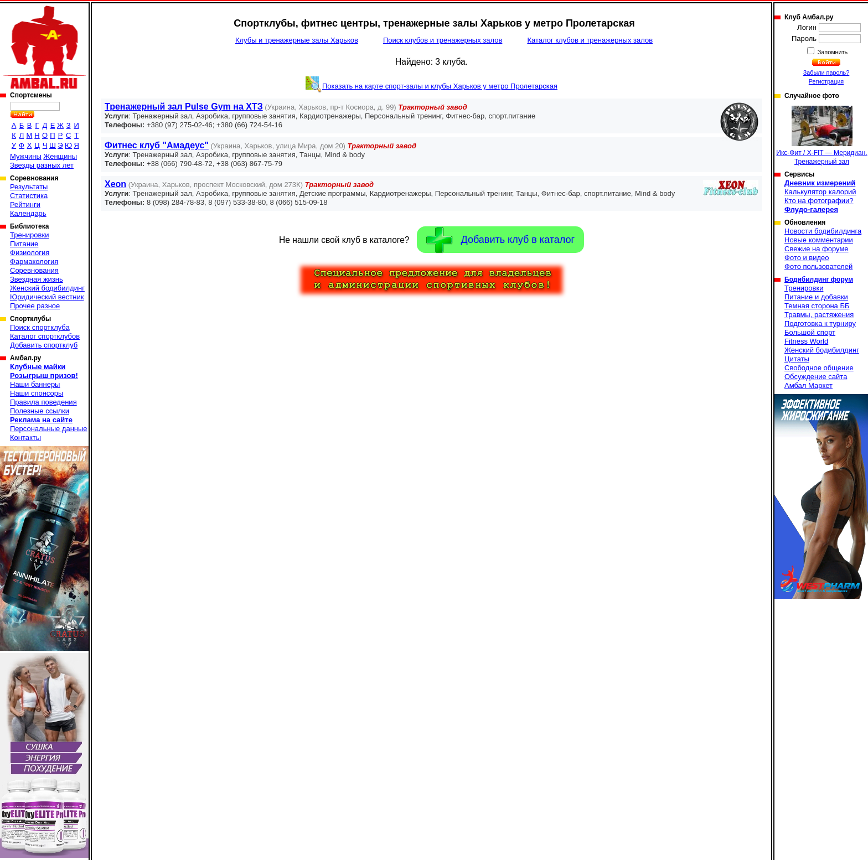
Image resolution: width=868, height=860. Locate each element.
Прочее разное (35, 306)
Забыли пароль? (826, 72)
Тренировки (29, 235)
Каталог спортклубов (45, 336)
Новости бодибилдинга (822, 231)
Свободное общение (819, 368)
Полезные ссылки (39, 411)
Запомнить (832, 52)
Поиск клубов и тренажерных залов (442, 40)
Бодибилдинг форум (818, 279)
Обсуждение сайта (815, 376)
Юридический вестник (47, 297)
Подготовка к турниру (820, 323)
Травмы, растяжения (819, 314)
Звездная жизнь (36, 279)
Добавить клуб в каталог (500, 240)
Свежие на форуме (816, 249)
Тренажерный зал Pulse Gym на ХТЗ (184, 106)
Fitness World (806, 341)
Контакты (25, 437)
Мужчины (26, 156)
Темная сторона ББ (817, 306)
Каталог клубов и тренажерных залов (590, 40)
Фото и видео (806, 257)
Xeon (115, 184)
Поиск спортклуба (40, 327)
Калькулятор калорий (820, 192)
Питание (24, 244)
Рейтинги (25, 204)
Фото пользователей (818, 266)
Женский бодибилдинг (47, 288)
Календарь (28, 213)
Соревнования (34, 270)
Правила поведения (43, 402)
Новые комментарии (818, 240)
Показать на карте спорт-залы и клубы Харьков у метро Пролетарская (439, 86)
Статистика (29, 195)
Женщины (60, 156)
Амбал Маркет (808, 385)
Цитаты (796, 359)
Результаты (29, 187)
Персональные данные (48, 428)
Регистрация (826, 81)
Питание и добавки (816, 297)
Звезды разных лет (42, 165)
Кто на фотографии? (819, 200)
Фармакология (34, 261)
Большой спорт (809, 332)
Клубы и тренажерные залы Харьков (296, 40)
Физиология (29, 252)
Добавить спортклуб (44, 345)
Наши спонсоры (36, 393)
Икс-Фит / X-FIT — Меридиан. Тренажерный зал (821, 135)
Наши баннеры (35, 384)
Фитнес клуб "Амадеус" (157, 145)
